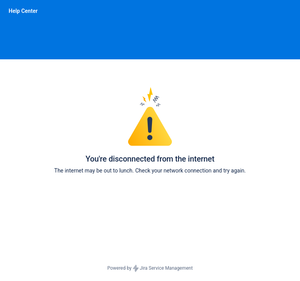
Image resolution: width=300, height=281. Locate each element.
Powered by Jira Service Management (150, 268)
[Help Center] (23, 11)
